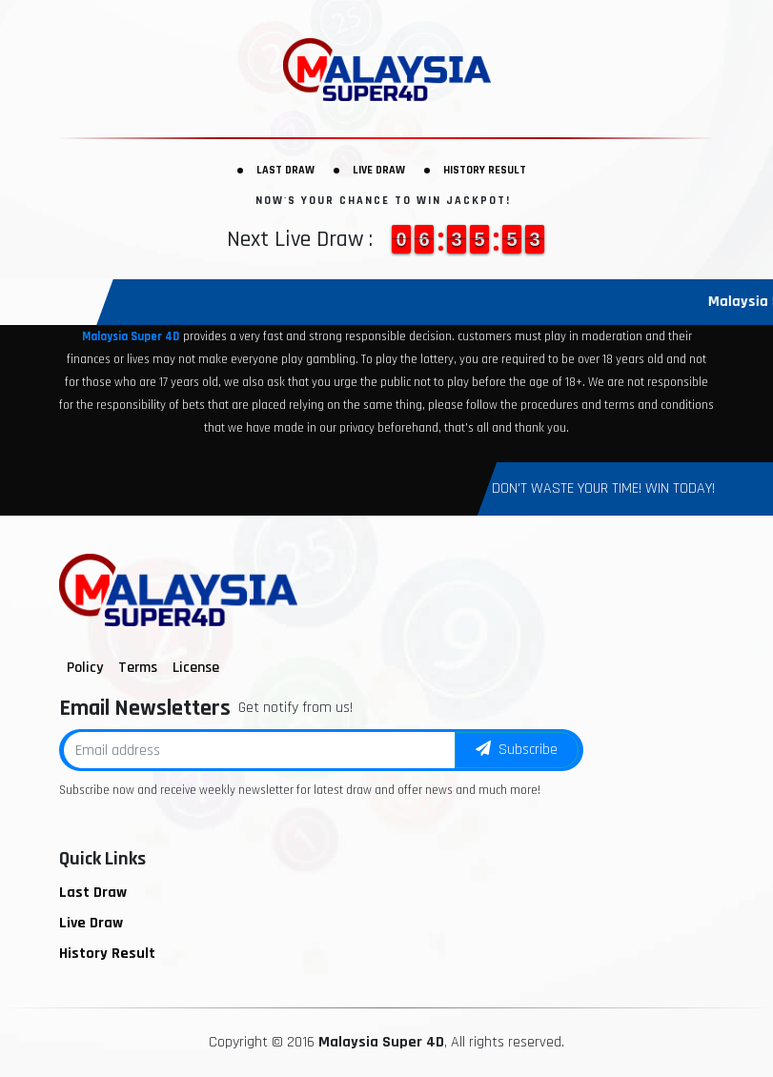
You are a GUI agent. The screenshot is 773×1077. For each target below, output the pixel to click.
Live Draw (379, 170)
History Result (484, 170)
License (196, 668)
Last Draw (285, 170)
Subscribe (517, 750)
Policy (85, 668)
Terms (137, 668)
